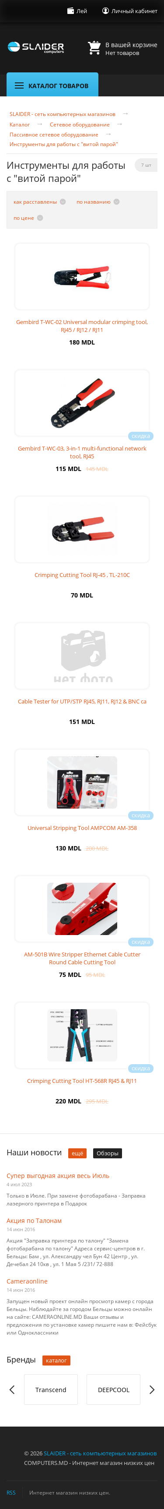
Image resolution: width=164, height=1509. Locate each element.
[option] (51, 1389)
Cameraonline (27, 1281)
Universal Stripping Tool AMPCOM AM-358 (82, 828)
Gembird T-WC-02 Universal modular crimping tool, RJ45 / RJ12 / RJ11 (82, 326)
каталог (56, 1360)
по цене (24, 218)
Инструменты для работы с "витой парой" (64, 144)
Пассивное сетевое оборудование (54, 134)
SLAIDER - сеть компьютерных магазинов (62, 114)
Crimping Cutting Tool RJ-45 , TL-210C (82, 575)
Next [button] (151, 1390)
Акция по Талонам (34, 1220)
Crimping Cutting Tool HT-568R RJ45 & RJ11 (82, 1081)
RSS (11, 1492)
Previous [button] (12, 1390)
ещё (77, 1153)
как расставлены (35, 201)
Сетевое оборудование (80, 124)
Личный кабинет (134, 11)
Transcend (50, 1390)
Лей (82, 11)
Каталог (20, 124)
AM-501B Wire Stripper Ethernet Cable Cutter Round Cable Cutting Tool (82, 958)
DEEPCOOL (113, 1390)
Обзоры (108, 1153)
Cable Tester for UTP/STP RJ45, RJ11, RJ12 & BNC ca (82, 701)
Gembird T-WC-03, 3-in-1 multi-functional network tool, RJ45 (82, 452)
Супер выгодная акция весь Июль (58, 1175)
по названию (94, 201)
